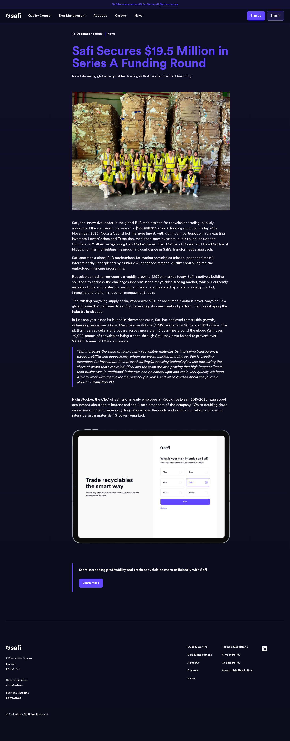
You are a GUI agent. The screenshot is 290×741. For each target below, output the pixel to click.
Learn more (90, 582)
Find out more (169, 4)
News (138, 15)
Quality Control (39, 15)
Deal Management (72, 15)
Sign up (256, 15)
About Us (100, 15)
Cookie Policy (231, 662)
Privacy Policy (231, 654)
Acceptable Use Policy (237, 670)
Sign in (275, 15)
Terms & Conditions (235, 647)
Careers (121, 15)
